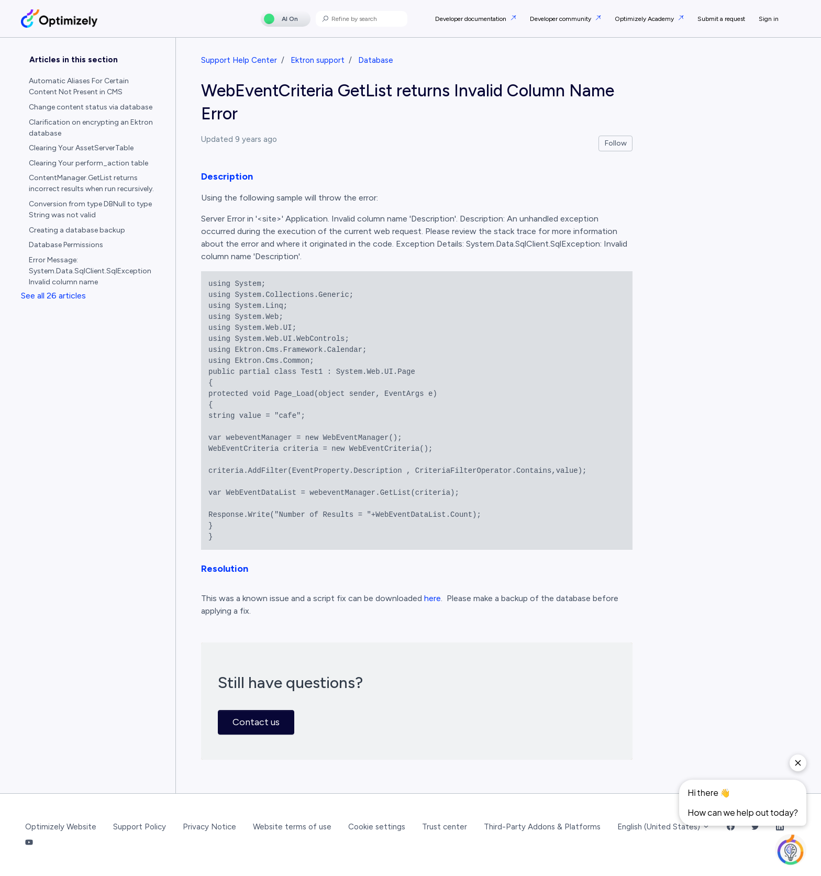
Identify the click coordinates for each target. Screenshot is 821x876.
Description (227, 176)
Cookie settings (376, 826)
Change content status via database (90, 107)
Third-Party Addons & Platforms (542, 826)
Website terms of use (292, 826)
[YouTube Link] (29, 843)
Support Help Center (239, 60)
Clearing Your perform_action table (88, 163)
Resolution (224, 568)
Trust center (444, 826)
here (432, 598)
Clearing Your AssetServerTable (81, 147)
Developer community (561, 19)
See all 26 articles (53, 296)
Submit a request (721, 19)
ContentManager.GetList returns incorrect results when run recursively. (91, 183)
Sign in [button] (769, 19)
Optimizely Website (60, 826)
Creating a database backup (77, 230)
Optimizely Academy (645, 19)
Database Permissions (66, 244)
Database (375, 60)
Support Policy (139, 826)
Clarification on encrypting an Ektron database (91, 128)
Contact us (256, 722)
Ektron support (318, 60)
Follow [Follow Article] (616, 143)
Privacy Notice (209, 826)
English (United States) (663, 826)
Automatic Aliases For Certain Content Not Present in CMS (79, 86)
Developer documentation (471, 19)
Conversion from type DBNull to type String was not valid (90, 209)
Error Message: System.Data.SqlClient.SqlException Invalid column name (90, 271)
